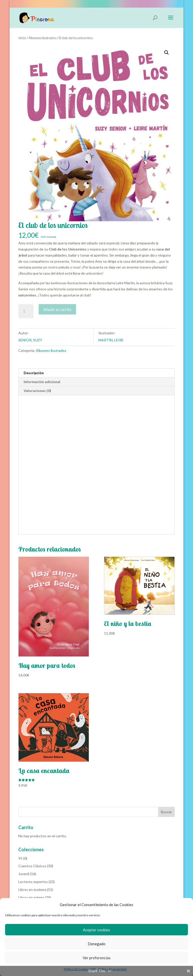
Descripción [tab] (34, 373)
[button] (166, 52)
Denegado (97, 943)
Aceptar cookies (96, 929)
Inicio (22, 38)
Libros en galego (31, 897)
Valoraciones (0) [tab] (37, 390)
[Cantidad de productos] (26, 311)
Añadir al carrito (57, 309)
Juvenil (23, 874)
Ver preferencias (97, 957)
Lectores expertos (33, 881)
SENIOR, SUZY (30, 340)
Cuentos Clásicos (32, 866)
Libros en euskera (32, 889)
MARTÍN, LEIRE (111, 340)
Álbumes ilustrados (42, 38)
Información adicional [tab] (42, 382)
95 (20, 858)
